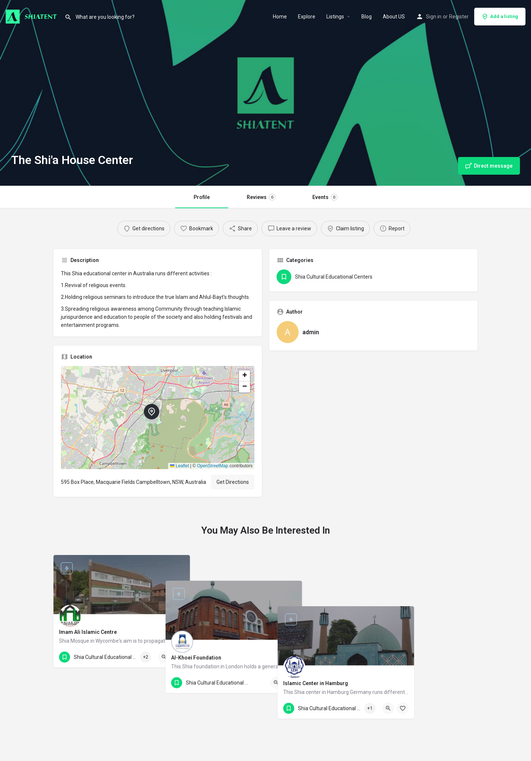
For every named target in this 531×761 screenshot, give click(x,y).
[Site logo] (32, 16)
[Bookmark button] (178, 657)
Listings (335, 17)
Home (280, 17)
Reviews (261, 197)
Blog (366, 17)
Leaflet (179, 465)
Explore (306, 17)
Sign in (433, 17)
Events (324, 197)
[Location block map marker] (151, 411)
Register (459, 17)
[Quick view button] (164, 657)
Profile (202, 197)
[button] (157, 417)
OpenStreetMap (212, 465)
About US (394, 17)
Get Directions (232, 482)
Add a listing (500, 16)
